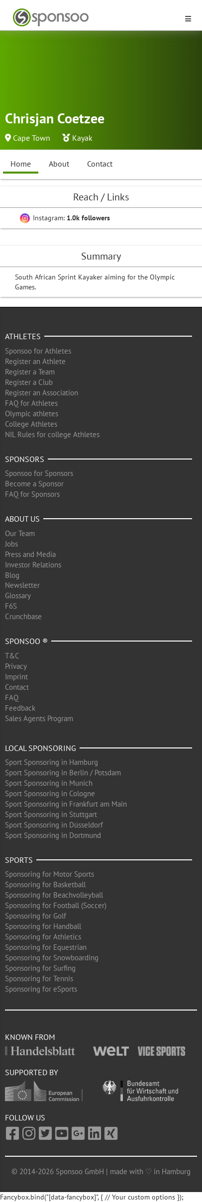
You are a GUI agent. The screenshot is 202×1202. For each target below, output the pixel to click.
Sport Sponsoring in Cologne (50, 793)
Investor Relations (33, 564)
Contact (99, 164)
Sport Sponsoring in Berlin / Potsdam (63, 772)
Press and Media (30, 554)
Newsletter (22, 585)
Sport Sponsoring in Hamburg (51, 762)
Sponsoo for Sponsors (39, 473)
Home (20, 164)
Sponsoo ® (26, 641)
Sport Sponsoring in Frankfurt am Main (66, 804)
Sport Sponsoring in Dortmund (53, 835)
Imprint (16, 676)
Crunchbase (23, 616)
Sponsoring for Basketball (45, 884)
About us (22, 519)
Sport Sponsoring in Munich (49, 783)
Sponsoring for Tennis (39, 978)
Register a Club (29, 382)
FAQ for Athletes (31, 403)
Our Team (20, 533)
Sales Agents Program (39, 718)
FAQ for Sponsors (32, 494)
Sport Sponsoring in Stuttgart (51, 814)
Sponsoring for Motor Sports (49, 874)
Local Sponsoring (40, 748)
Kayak (82, 138)
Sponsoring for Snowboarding (52, 957)
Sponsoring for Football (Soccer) (55, 905)
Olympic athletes (31, 413)
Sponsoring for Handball (43, 926)
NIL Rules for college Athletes (52, 434)
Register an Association (41, 392)
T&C (12, 655)
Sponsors (24, 459)
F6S (11, 606)
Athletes (23, 336)
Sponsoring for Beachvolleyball (54, 895)
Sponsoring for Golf (35, 916)
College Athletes (31, 424)
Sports (19, 860)
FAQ (11, 697)
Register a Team (30, 371)
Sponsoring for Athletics (43, 936)
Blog (12, 575)
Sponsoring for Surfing (40, 968)
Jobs (11, 544)
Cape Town (31, 138)
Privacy (16, 666)
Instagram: (65, 217)
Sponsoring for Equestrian (46, 947)
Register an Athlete (35, 361)
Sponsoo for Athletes (38, 351)
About (59, 164)
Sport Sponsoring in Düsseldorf (54, 825)
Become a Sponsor (34, 483)
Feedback (20, 708)
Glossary (18, 595)
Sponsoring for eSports (41, 989)
